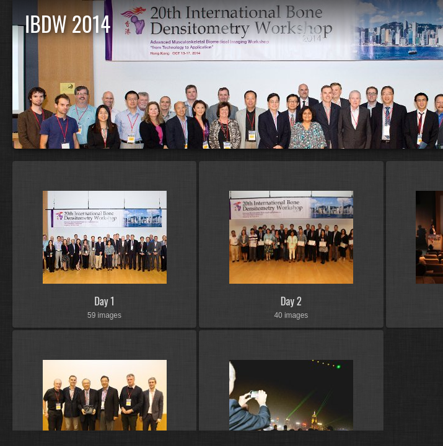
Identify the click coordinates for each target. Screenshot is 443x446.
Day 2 (291, 300)
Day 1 (104, 300)
